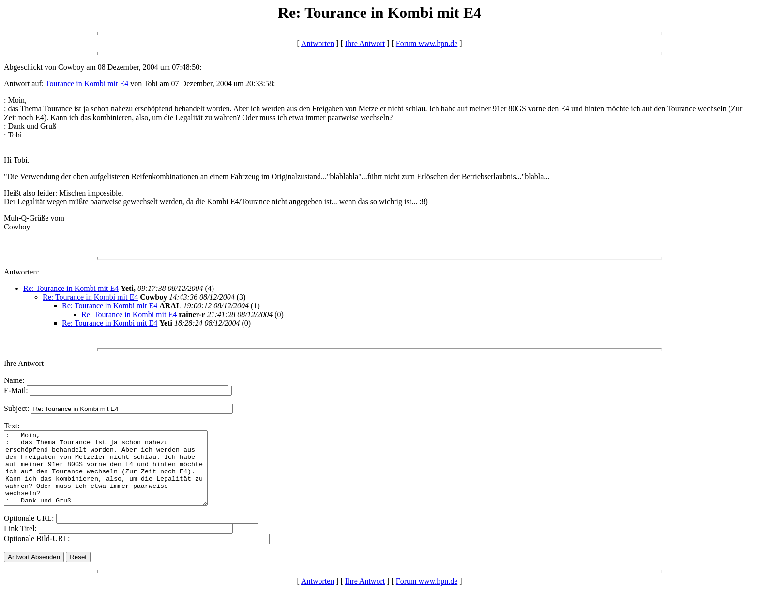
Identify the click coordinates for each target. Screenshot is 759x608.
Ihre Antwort (365, 43)
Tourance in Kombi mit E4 (87, 83)
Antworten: (21, 272)
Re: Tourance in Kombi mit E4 (71, 288)
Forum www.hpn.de (426, 43)
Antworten (317, 43)
